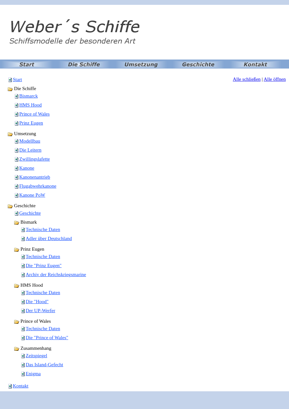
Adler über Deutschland (49, 238)
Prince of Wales (34, 113)
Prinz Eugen (31, 122)
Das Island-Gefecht (44, 364)
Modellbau (29, 141)
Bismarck (28, 95)
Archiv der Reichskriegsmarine (56, 274)
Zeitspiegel (36, 355)
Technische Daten (43, 229)
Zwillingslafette (34, 159)
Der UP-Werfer (40, 310)
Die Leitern (30, 150)
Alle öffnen (275, 79)
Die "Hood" (37, 301)
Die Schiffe (21, 88)
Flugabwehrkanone (37, 186)
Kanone (26, 168)
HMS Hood (30, 104)
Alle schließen (247, 79)
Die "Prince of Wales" (47, 337)
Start (17, 79)
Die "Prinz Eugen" (44, 265)
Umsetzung (21, 133)
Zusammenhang (32, 348)
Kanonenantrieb (34, 177)
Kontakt (20, 385)
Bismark (25, 222)
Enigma (33, 373)
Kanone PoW (32, 195)
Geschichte (21, 205)
